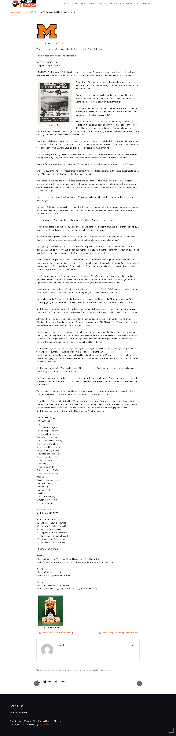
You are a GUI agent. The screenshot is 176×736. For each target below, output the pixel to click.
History (129, 4)
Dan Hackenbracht (59, 670)
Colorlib (23, 724)
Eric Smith (62, 43)
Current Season (117, 4)
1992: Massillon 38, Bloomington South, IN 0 (118, 633)
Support (146, 4)
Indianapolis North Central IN (98, 670)
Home (12, 12)
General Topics (70, 4)
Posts (18, 12)
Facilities (138, 4)
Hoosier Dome (76, 670)
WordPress (44, 724)
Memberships (103, 4)
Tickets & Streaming (87, 4)
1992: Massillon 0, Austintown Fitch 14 (55, 633)
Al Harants (45, 670)
